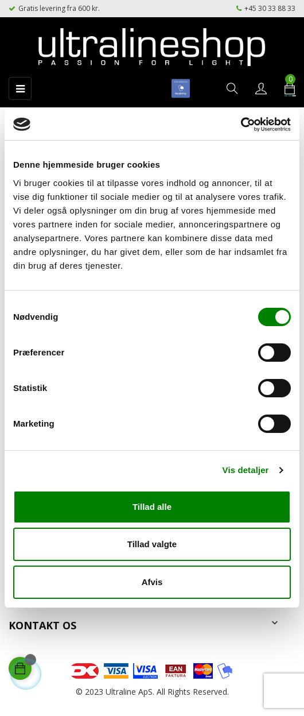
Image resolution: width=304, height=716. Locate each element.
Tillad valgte (152, 544)
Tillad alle (152, 507)
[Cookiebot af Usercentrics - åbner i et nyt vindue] (240, 124)
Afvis (152, 582)
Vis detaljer (246, 470)
